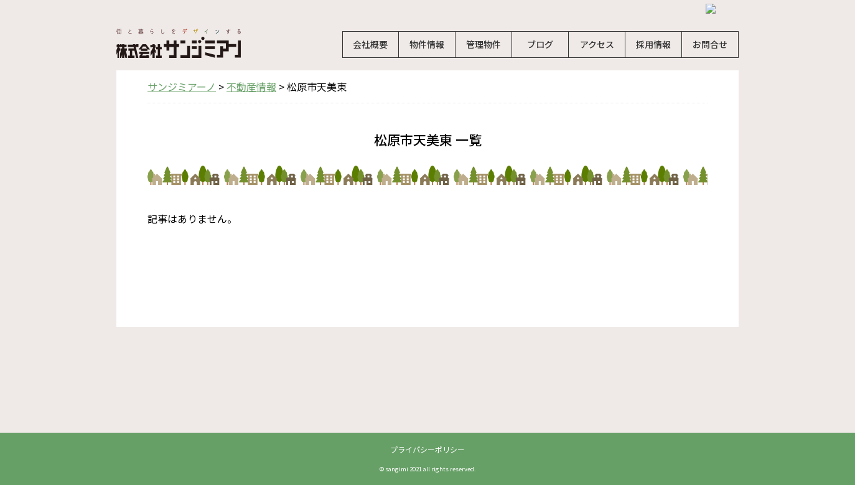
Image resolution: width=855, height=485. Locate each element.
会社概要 (370, 44)
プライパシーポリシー (427, 449)
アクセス (597, 44)
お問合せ (710, 44)
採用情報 (653, 44)
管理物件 (483, 44)
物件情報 (426, 44)
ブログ (540, 44)
